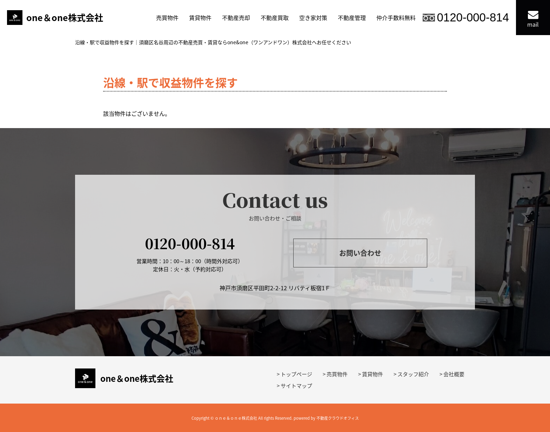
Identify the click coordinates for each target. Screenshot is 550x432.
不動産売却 (236, 17)
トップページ (296, 374)
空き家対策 (313, 17)
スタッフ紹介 (413, 374)
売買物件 (167, 17)
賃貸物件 (200, 17)
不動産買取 (275, 17)
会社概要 (453, 374)
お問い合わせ (360, 253)
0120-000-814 (473, 17)
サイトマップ (296, 386)
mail (533, 18)
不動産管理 (352, 17)
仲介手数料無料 (396, 17)
